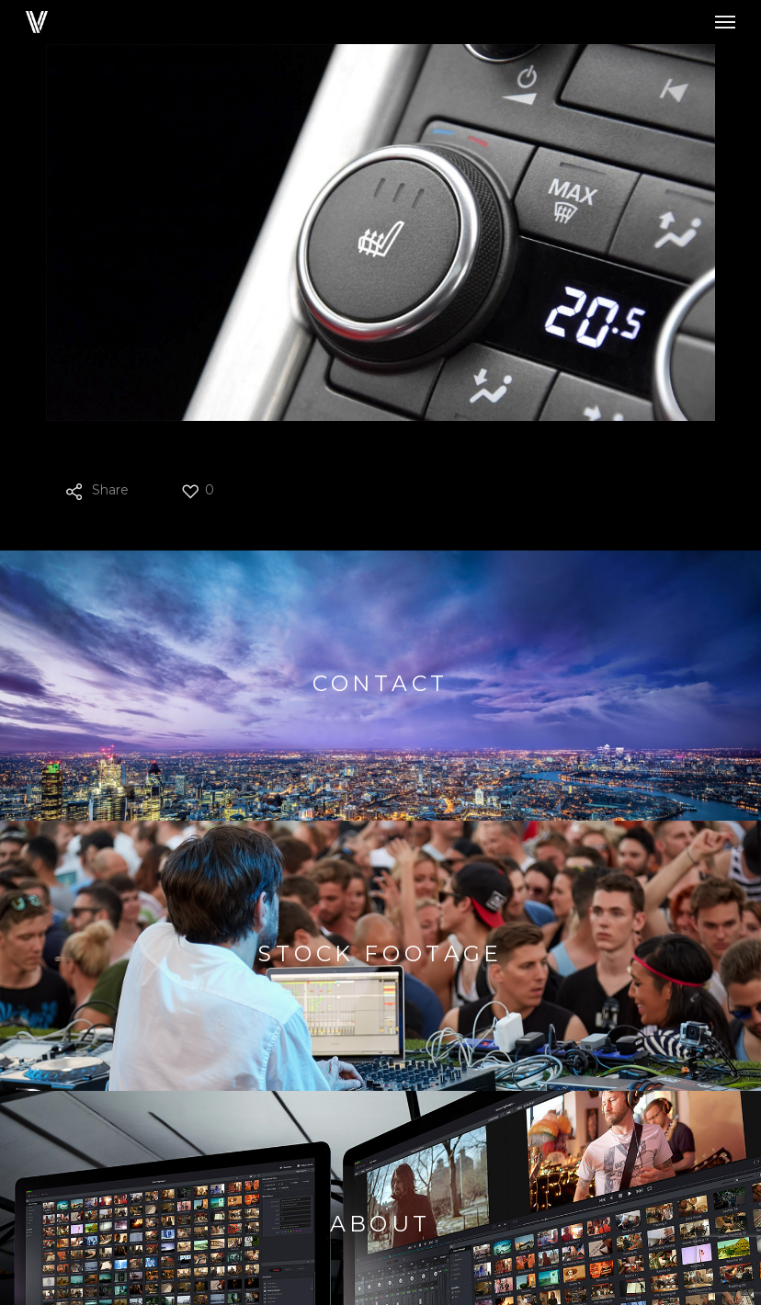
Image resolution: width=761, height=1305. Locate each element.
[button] (725, 22)
